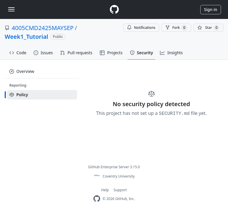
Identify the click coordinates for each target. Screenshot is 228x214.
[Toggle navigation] (11, 9)
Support (120, 189)
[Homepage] (114, 9)
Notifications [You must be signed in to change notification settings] (141, 27)
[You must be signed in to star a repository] (208, 28)
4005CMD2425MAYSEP (43, 28)
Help (105, 189)
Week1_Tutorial (26, 37)
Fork (176, 28)
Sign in (210, 9)
